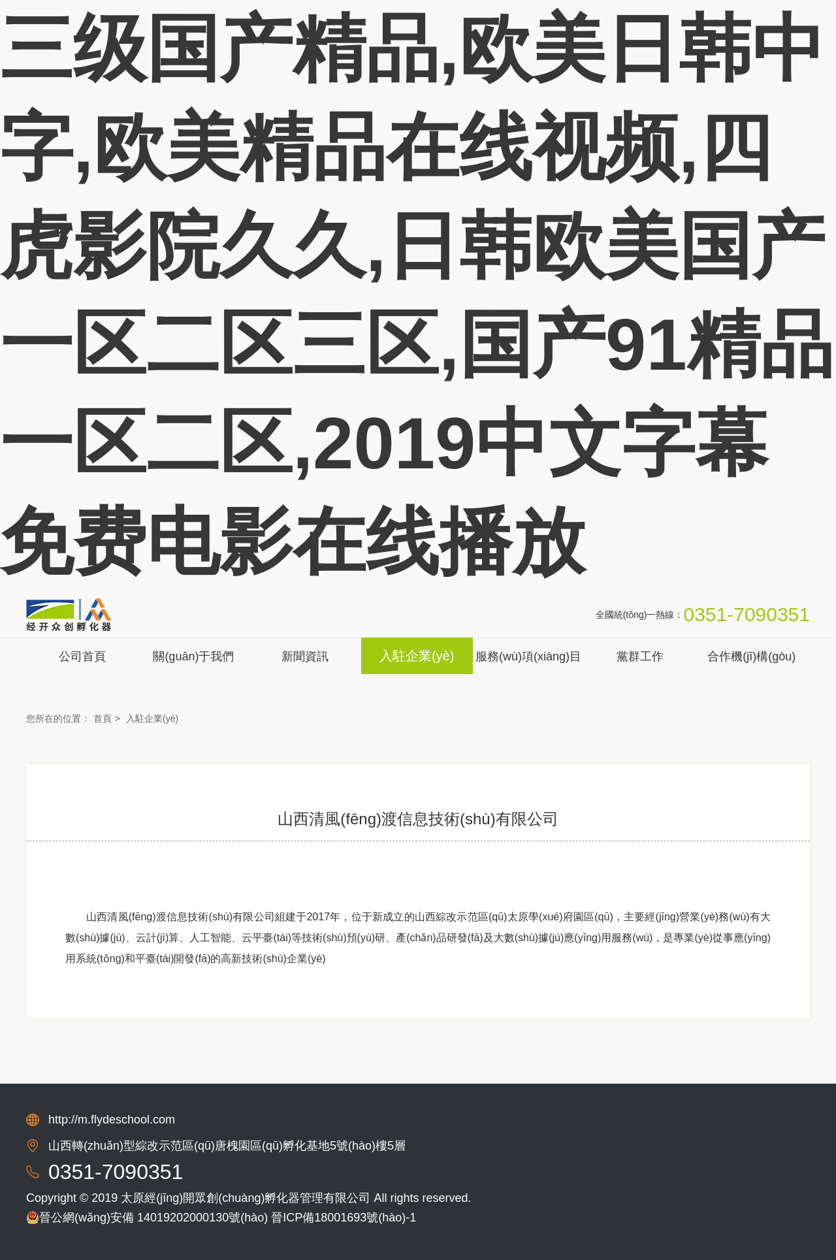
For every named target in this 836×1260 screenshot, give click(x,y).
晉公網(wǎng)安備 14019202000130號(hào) (147, 1217)
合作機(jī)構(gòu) (751, 656)
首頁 (102, 718)
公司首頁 (82, 656)
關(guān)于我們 (193, 656)
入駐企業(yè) (416, 656)
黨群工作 (640, 656)
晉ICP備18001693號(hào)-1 (343, 1217)
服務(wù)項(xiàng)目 (528, 656)
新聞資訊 (305, 656)
